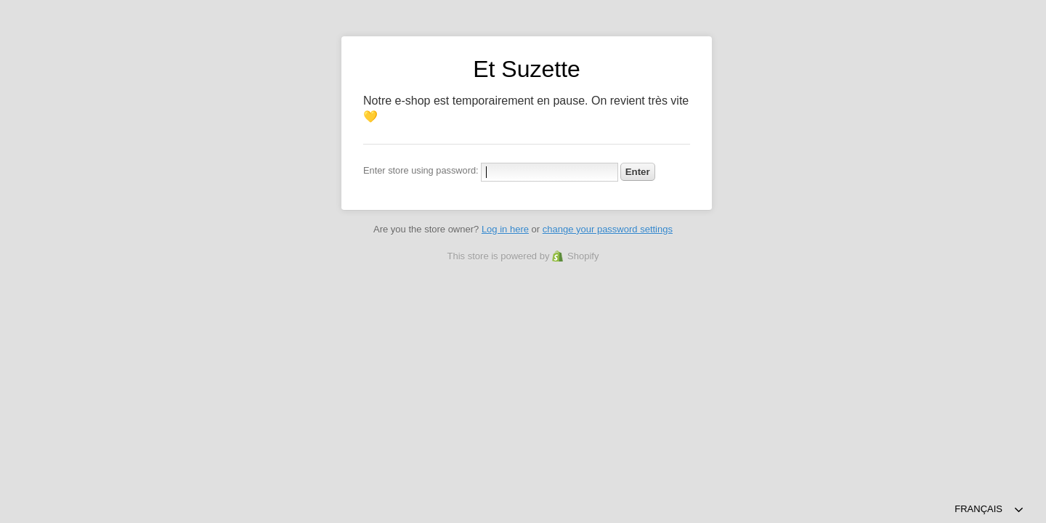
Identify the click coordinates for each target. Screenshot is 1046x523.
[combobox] (989, 509)
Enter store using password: (421, 170)
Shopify (583, 256)
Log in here (505, 229)
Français (978, 508)
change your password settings (608, 229)
